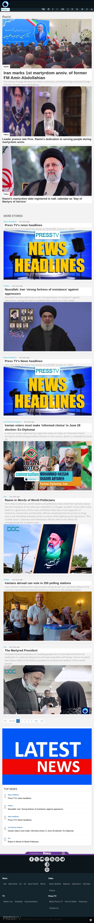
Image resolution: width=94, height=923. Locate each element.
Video (50, 878)
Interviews (76, 884)
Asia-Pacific (33, 884)
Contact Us (54, 908)
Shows (52, 890)
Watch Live (8, 901)
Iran (4, 884)
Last (41, 721)
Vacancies (83, 901)
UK (25, 884)
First (5, 721)
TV (3, 896)
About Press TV (56, 901)
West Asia (12, 884)
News (4, 878)
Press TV (52, 896)
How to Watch (71, 901)
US (20, 884)
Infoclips (86, 884)
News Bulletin (55, 884)
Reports (66, 884)
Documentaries (31, 901)
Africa (42, 884)
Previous (12, 721)
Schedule (19, 901)
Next (36, 721)
